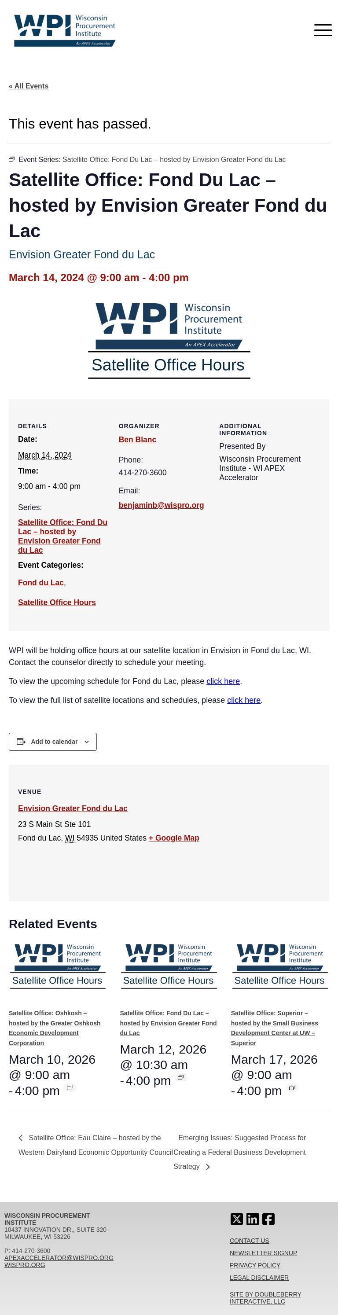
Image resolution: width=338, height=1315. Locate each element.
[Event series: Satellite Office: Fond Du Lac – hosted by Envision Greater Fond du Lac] (181, 1077)
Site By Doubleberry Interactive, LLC (265, 1298)
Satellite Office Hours (57, 602)
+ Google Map (174, 838)
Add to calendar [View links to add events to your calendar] (54, 741)
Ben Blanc (138, 439)
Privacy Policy (255, 1265)
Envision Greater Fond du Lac (73, 808)
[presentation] (58, 972)
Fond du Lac (41, 582)
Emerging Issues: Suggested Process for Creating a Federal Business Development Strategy (239, 1152)
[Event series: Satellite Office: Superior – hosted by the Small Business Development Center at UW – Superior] (292, 1087)
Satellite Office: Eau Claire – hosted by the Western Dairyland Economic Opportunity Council (95, 1145)
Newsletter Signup (263, 1252)
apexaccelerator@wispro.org (59, 1257)
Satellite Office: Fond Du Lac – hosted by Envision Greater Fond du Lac (62, 536)
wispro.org (24, 1264)
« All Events (28, 86)
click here (223, 681)
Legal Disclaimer (259, 1277)
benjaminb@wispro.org (161, 505)
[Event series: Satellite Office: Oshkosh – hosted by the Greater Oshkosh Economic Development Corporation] (70, 1087)
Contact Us (249, 1240)
